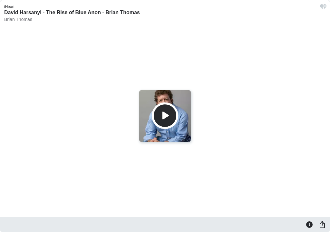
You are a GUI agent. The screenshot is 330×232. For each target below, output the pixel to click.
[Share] (322, 224)
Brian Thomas (18, 19)
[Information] (309, 224)
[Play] (165, 115)
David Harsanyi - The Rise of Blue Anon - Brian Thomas (72, 12)
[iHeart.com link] (323, 8)
